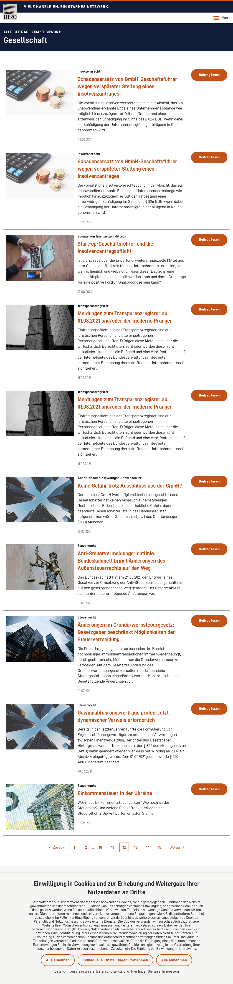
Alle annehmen (174, 960)
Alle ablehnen (58, 960)
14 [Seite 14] (147, 847)
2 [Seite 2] (86, 847)
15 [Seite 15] (159, 847)
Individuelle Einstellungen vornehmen (115, 960)
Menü (221, 18)
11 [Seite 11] (112, 847)
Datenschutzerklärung (112, 971)
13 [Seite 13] (136, 847)
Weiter (175, 847)
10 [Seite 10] (100, 847)
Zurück (58, 847)
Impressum (170, 971)
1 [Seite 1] (74, 847)
